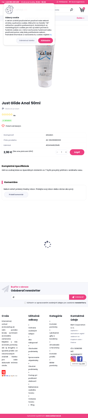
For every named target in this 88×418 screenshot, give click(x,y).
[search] (71, 10)
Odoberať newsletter (25, 290)
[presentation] (3, 241)
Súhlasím (45, 40)
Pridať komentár (16, 194)
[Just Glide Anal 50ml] (44, 63)
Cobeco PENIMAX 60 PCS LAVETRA (61, 248)
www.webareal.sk (53, 416)
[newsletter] (77, 297)
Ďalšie (79, 18)
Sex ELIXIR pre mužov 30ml (14, 248)
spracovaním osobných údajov (50, 303)
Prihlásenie (63, 2)
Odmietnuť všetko (26, 40)
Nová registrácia (78, 2)
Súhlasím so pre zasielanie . (56, 303)
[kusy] (61, 152)
